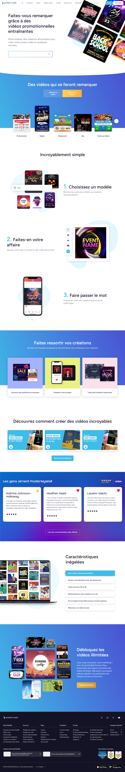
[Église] (42, 124)
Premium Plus (45, 735)
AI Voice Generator (96, 732)
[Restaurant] (62, 128)
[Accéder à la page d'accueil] (8, 3)
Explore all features (29, 742)
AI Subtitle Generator (96, 730)
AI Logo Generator (95, 737)
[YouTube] (119, 718)
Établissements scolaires (48, 739)
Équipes (43, 737)
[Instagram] (107, 718)
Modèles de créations (29, 730)
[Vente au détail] (103, 128)
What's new (6, 732)
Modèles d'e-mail (28, 732)
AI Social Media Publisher (80, 732)
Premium (43, 732)
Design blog (63, 735)
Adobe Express (114, 735)
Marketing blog (64, 737)
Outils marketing (28, 739)
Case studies (7, 735)
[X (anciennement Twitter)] (113, 718)
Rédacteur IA (77, 737)
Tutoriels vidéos (64, 730)
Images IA (76, 739)
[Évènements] (21, 128)
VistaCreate (113, 732)
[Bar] (83, 128)
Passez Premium (86, 685)
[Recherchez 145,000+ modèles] (29, 54)
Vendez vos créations (10, 739)
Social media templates (30, 735)
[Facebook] (102, 718)
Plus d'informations (62, 458)
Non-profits (44, 742)
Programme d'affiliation (10, 737)
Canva (112, 730)
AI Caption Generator (96, 739)
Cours (61, 732)
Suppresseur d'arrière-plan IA (99, 735)
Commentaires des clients (11, 742)
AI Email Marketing (78, 735)
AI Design (76, 730)
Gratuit (43, 730)
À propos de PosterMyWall (11, 730)
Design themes (27, 737)
